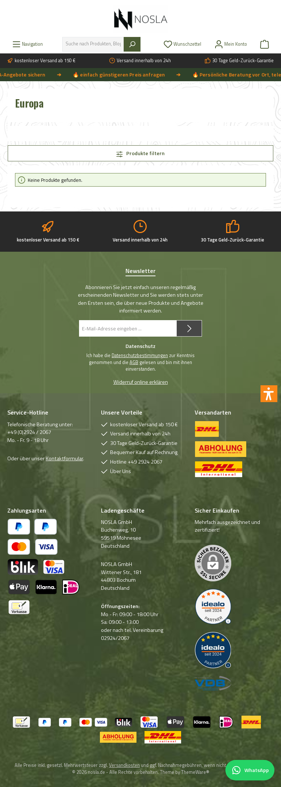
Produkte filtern (140, 153)
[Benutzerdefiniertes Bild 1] (213, 607)
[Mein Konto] (231, 44)
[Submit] (189, 328)
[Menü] (27, 44)
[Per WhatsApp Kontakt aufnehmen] (249, 770)
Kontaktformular (64, 458)
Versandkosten (124, 765)
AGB (134, 362)
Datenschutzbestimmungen (140, 355)
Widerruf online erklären (140, 382)
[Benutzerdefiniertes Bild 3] (213, 683)
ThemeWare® (195, 772)
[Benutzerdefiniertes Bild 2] (213, 650)
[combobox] (93, 44)
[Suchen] (132, 44)
